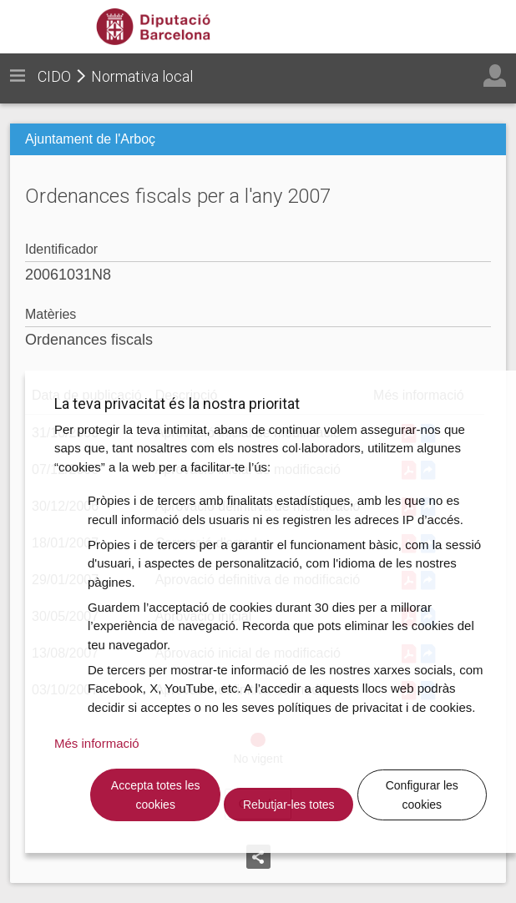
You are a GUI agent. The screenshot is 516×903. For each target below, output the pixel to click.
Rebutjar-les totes (289, 804)
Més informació (96, 743)
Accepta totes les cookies (155, 795)
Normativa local (142, 76)
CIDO (54, 76)
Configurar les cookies (422, 795)
